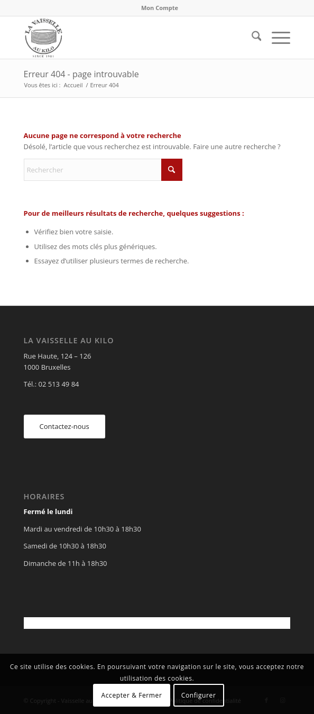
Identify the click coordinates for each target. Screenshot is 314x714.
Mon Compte (159, 8)
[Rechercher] (251, 37)
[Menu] (275, 37)
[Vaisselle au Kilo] (130, 37)
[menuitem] (159, 8)
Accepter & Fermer (131, 695)
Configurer (198, 695)
